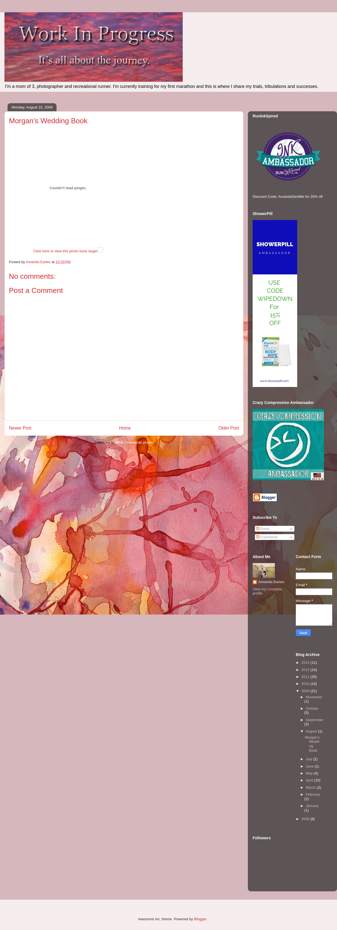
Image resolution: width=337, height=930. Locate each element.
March (311, 787)
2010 (306, 684)
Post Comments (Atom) (135, 442)
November (314, 697)
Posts (262, 529)
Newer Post (20, 428)
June (310, 766)
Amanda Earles (271, 582)
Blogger (200, 919)
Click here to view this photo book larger (65, 251)
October (312, 708)
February (313, 794)
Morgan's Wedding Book (312, 744)
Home (125, 428)
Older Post (228, 428)
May (310, 773)
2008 (306, 819)
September (315, 720)
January (312, 806)
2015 (306, 662)
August (312, 731)
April (310, 780)
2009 (306, 691)
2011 (306, 677)
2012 (306, 670)
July (309, 759)
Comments (267, 537)
